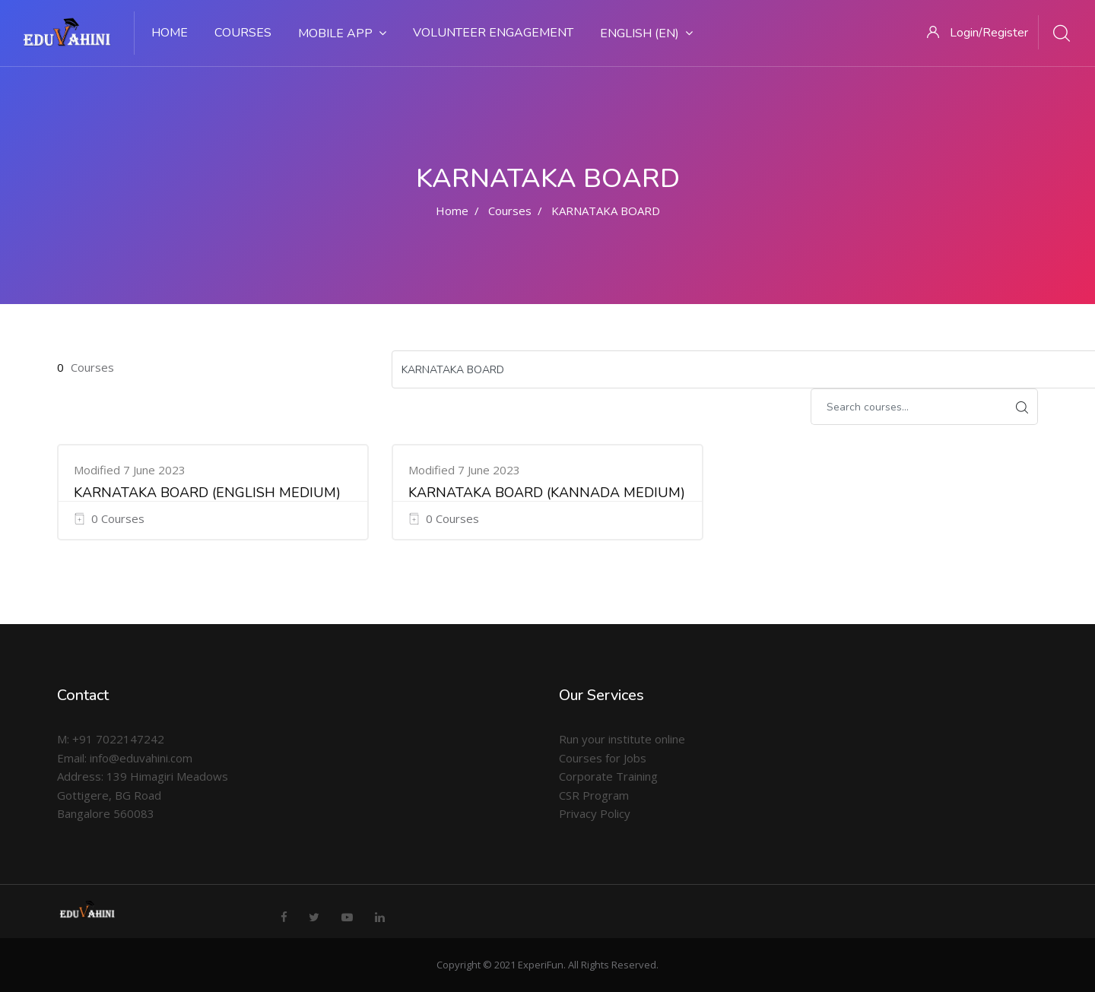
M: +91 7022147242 (110, 738)
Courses (242, 32)
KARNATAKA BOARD (605, 210)
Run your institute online (622, 738)
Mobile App (342, 33)
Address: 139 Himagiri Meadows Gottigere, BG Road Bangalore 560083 (142, 795)
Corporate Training (608, 776)
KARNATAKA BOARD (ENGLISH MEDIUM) (207, 492)
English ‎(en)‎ (646, 33)
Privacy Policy (594, 813)
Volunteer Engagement (493, 32)
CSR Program (594, 795)
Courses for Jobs (602, 757)
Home (169, 32)
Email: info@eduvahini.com (124, 757)
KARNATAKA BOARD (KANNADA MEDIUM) (546, 492)
